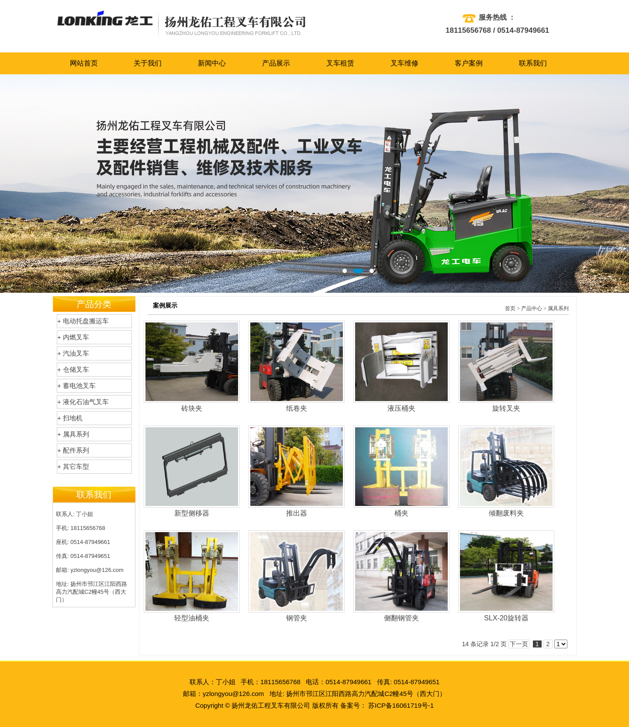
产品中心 (531, 308)
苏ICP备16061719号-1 (401, 705)
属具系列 (558, 308)
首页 (510, 308)
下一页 (519, 643)
